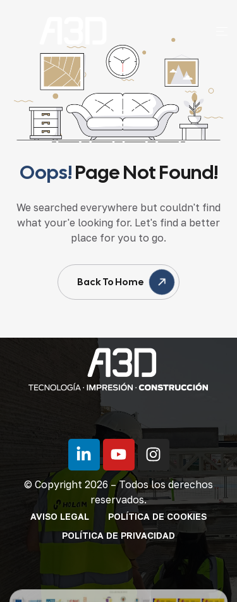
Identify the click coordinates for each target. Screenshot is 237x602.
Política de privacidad (118, 535)
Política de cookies (157, 516)
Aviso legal (59, 516)
